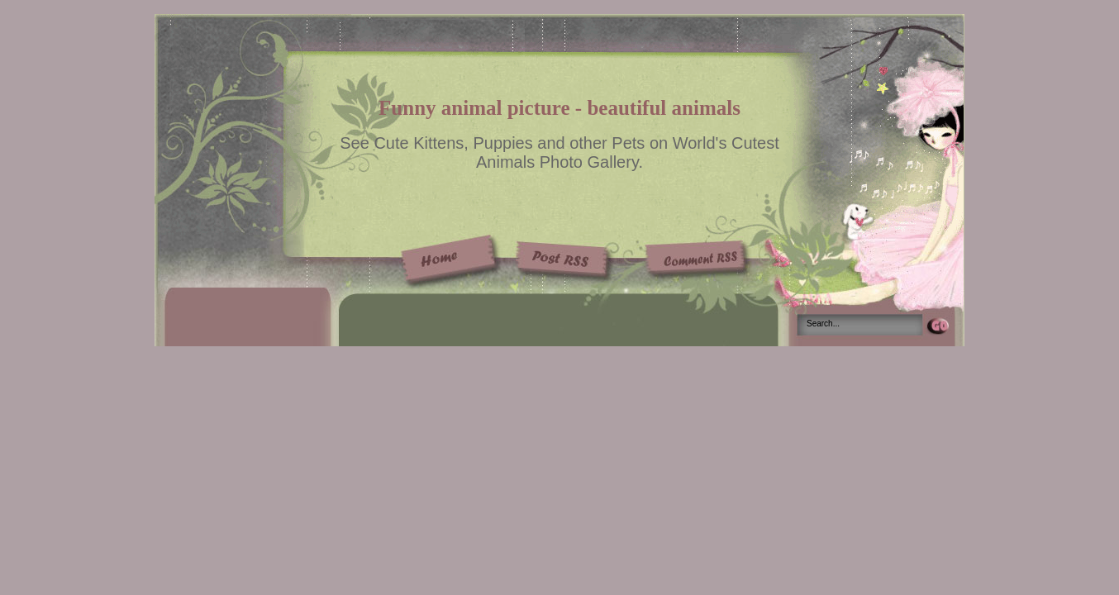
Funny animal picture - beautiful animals (559, 108)
